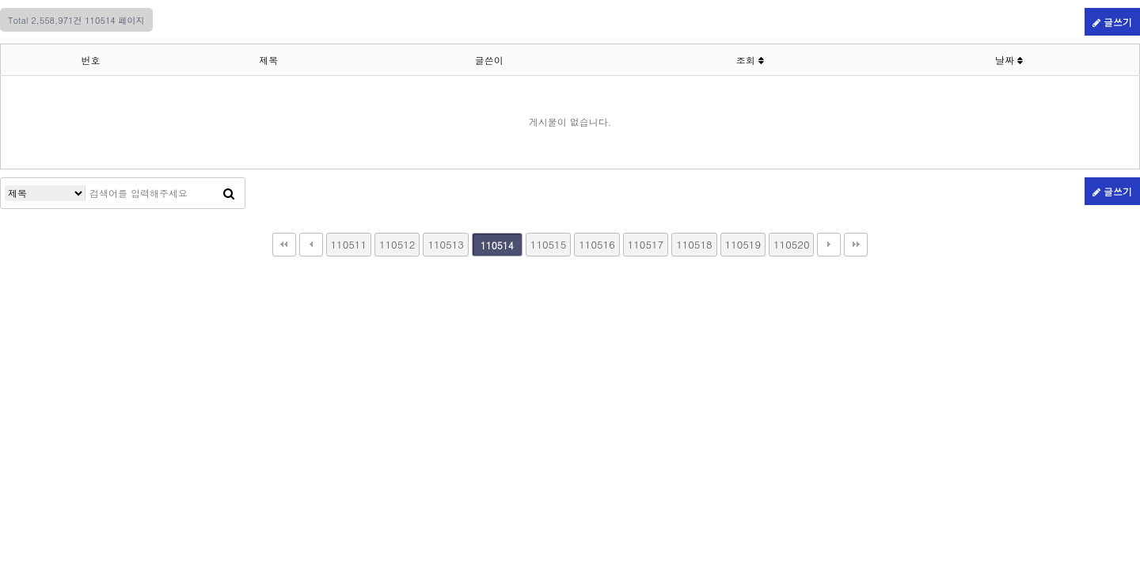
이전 (311, 244)
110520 (791, 244)
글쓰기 (1112, 21)
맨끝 (856, 244)
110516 (596, 244)
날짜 (1009, 59)
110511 (349, 244)
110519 (743, 244)
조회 (750, 59)
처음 (284, 244)
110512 (397, 244)
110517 (645, 244)
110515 (548, 244)
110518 (694, 244)
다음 (829, 244)
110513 (445, 244)
